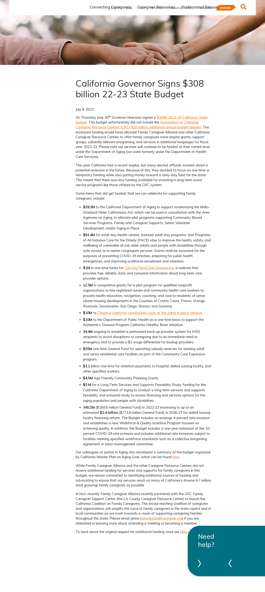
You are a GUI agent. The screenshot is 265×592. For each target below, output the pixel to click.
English (115, 7)
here (176, 457)
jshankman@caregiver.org (161, 518)
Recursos (156, 7)
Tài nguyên (205, 7)
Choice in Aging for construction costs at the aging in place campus (149, 313)
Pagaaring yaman (180, 7)
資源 (129, 7)
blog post (187, 532)
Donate (225, 8)
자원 (141, 7)
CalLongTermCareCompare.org (149, 268)
